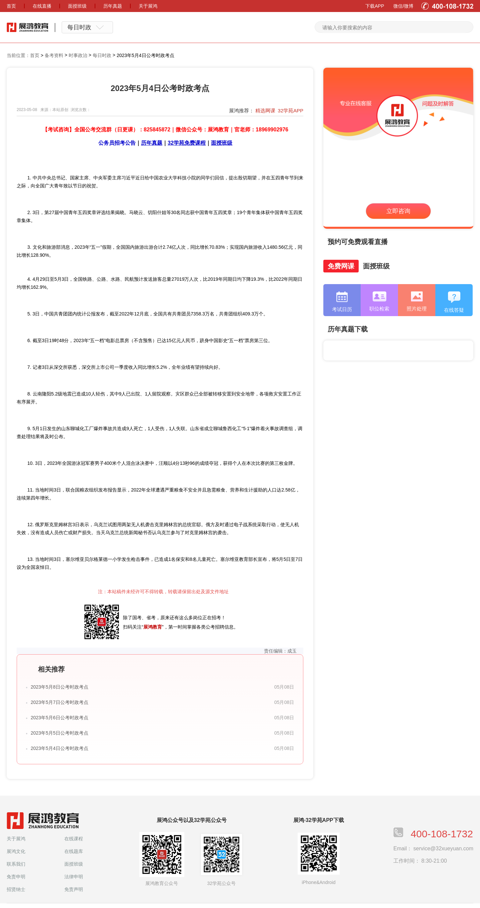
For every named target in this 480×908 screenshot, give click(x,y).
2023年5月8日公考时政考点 (59, 687)
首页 (34, 55)
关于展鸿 (16, 838)
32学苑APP (290, 110)
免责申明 (16, 876)
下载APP (374, 6)
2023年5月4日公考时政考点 (59, 748)
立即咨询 (398, 211)
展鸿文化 (16, 851)
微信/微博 (403, 6)
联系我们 (16, 864)
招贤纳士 (16, 889)
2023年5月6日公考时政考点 (59, 717)
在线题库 (73, 851)
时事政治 (78, 55)
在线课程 (73, 838)
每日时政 (102, 55)
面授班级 (73, 864)
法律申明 (73, 876)
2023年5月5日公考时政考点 (59, 733)
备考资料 (54, 55)
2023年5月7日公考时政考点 (59, 702)
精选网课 (265, 110)
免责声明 (73, 889)
